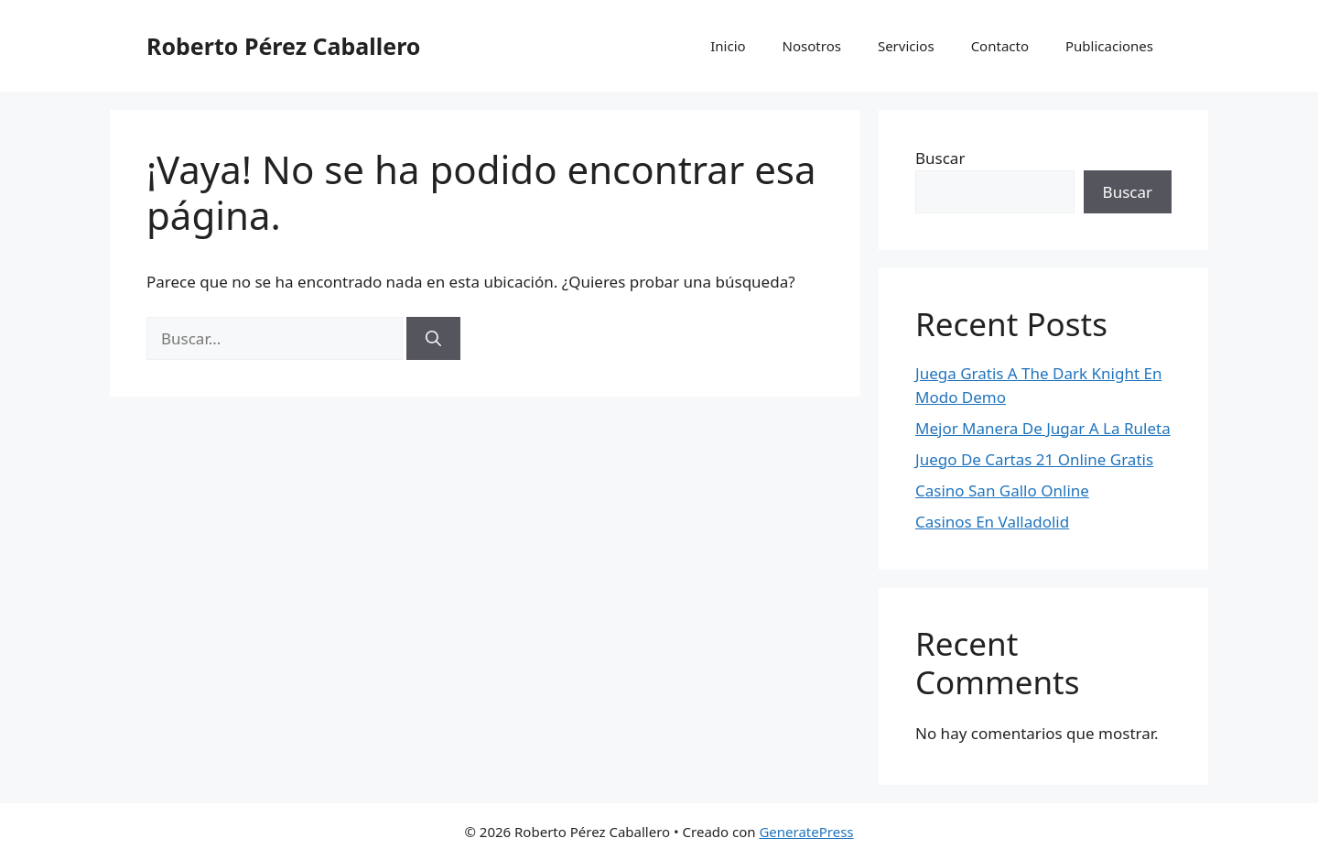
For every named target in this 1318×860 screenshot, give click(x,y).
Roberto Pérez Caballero (283, 45)
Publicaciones (1109, 46)
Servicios (906, 46)
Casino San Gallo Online (1002, 490)
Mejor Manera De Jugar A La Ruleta (1043, 428)
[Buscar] (433, 339)
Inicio (727, 46)
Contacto (1000, 46)
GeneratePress (806, 831)
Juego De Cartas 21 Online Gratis (1034, 459)
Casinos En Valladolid (992, 521)
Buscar (940, 158)
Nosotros (812, 46)
